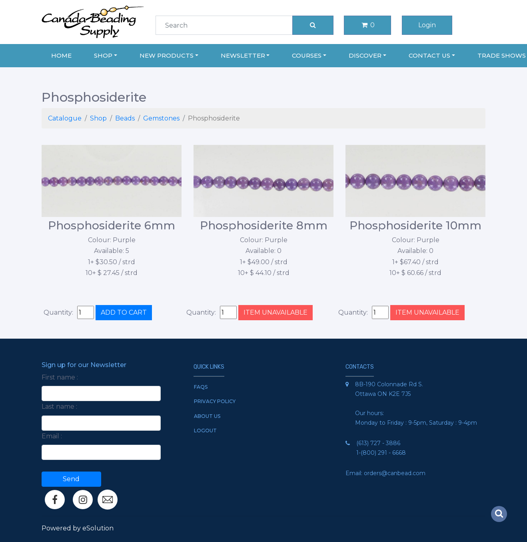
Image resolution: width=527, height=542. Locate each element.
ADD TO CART (124, 312)
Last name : (59, 406)
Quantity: (58, 312)
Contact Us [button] (429, 55)
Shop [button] (103, 55)
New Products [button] (167, 55)
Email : (52, 436)
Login (427, 25)
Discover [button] (365, 55)
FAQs (201, 387)
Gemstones (161, 118)
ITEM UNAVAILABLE (275, 312)
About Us (207, 416)
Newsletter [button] (243, 55)
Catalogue (65, 118)
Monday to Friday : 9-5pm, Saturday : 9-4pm (416, 422)
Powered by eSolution (78, 528)
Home (61, 55)
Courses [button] (306, 55)
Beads (125, 118)
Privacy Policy (215, 401)
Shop (98, 118)
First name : (60, 377)
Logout (205, 431)
